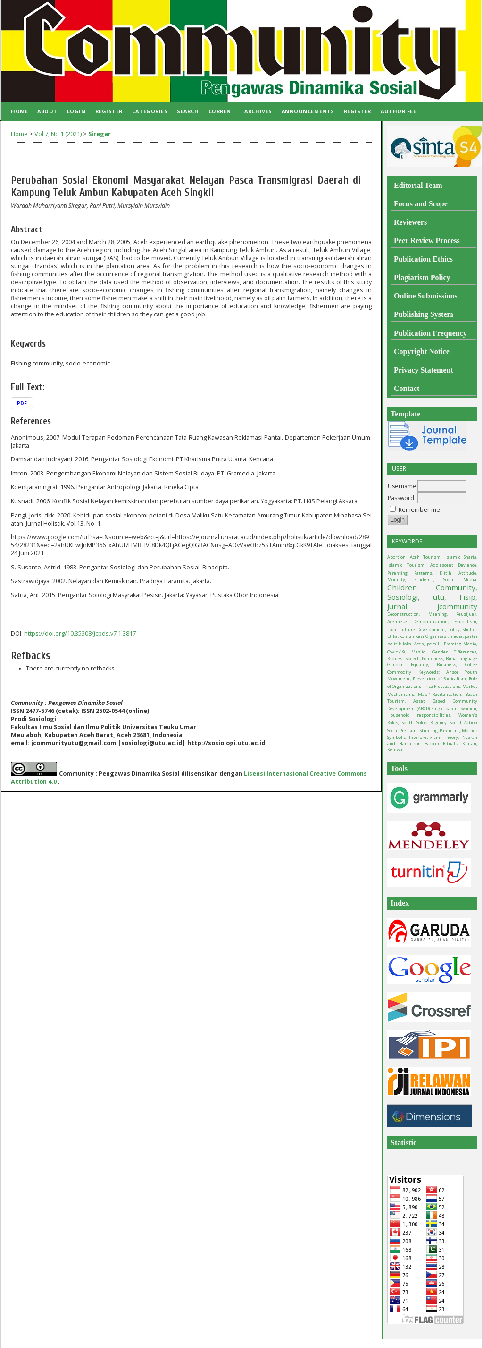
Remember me (419, 510)
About (47, 111)
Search (188, 111)
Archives (258, 111)
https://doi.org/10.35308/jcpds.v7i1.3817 (80, 633)
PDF (22, 403)
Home (19, 111)
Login (76, 111)
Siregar (99, 134)
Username (402, 486)
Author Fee (398, 111)
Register (109, 111)
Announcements (308, 111)
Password (401, 498)
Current (221, 111)
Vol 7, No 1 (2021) (58, 134)
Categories (149, 111)
